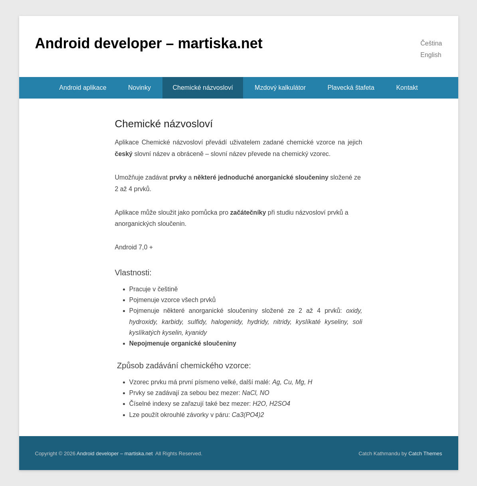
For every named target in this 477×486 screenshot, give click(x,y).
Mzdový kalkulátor (280, 87)
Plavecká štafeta (351, 87)
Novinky (139, 87)
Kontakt (407, 87)
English (430, 54)
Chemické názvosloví (202, 87)
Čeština (431, 43)
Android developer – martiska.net (149, 43)
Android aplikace (82, 87)
